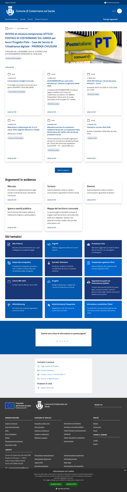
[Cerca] (119, 11)
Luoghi (95, 440)
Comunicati (97, 427)
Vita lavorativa (39, 427)
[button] (63, 489)
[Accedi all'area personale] (112, 2)
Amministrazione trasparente (74, 455)
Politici (7, 438)
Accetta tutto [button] (56, 484)
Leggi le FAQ (39, 462)
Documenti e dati (11, 445)
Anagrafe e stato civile (42, 423)
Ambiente (67, 434)
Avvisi (11, 28)
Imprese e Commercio (42, 430)
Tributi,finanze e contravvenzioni (75, 430)
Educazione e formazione (72, 423)
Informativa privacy (70, 459)
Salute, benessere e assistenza (74, 437)
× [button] (125, 470)
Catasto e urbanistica (42, 434)
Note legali (67, 462)
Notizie (51, 74)
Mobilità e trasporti (41, 438)
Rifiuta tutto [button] (71, 484)
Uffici (7, 430)
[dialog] (63, 480)
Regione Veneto (10, 2)
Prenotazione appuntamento (44, 455)
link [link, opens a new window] (83, 480)
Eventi (95, 444)
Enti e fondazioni (10, 434)
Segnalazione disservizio (43, 459)
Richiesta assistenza (41, 466)
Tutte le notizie (63, 170)
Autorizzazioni (69, 441)
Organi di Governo (11, 423)
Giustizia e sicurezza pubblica (74, 427)
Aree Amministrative (12, 427)
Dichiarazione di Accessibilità (73, 466)
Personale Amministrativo (14, 441)
